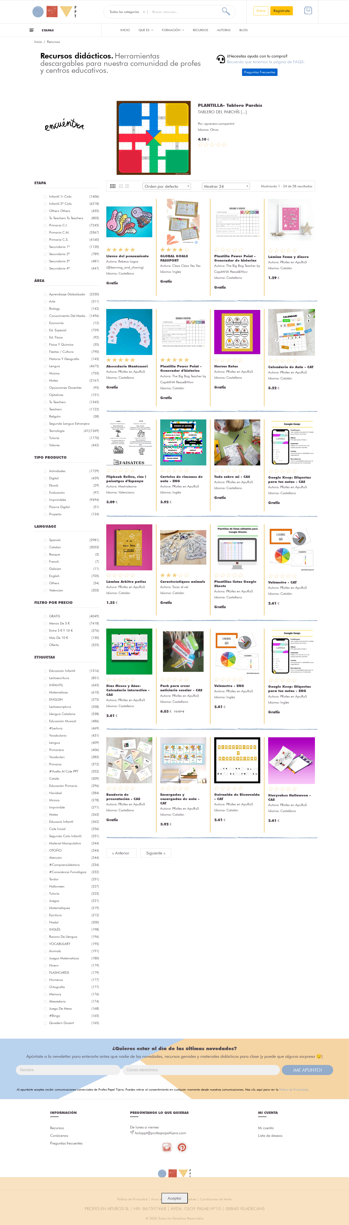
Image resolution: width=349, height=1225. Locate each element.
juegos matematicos (74, 958)
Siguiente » (155, 853)
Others (74, 583)
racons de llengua (74, 936)
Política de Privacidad (293, 1089)
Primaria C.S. (74, 239)
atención (74, 857)
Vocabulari (74, 757)
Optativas (74, 394)
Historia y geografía (74, 358)
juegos (74, 900)
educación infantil (74, 670)
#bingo (74, 1015)
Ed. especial (74, 330)
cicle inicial (74, 828)
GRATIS (74, 616)
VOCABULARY (74, 943)
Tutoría (74, 437)
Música (74, 373)
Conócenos (59, 1135)
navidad (74, 792)
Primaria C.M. (74, 232)
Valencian (74, 590)
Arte (74, 301)
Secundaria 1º (74, 246)
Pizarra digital (74, 506)
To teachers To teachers (74, 218)
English (74, 575)
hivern (74, 965)
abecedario (74, 1001)
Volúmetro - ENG (229, 686)
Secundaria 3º (74, 261)
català (74, 778)
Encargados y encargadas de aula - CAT (180, 799)
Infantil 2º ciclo (74, 203)
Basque (74, 554)
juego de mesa (74, 1008)
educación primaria (74, 785)
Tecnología (69, 430)
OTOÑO (74, 850)
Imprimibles (74, 499)
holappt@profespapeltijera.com (160, 1133)
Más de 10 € (74, 637)
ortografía (74, 986)
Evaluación (74, 492)
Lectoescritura (74, 677)
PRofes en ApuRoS (293, 262)
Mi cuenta (266, 1128)
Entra (261, 10)
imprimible (74, 807)
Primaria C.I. (74, 225)
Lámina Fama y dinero (288, 257)
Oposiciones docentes (74, 387)
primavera (74, 749)
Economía (74, 322)
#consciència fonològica (74, 872)
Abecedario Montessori (127, 366)
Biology (74, 308)
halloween (74, 886)
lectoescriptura (74, 706)
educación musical (74, 721)
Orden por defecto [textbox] (161, 186)
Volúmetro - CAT (282, 582)
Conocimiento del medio (74, 315)
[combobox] (166, 186)
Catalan (74, 547)
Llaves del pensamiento (127, 256)
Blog (243, 30)
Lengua (74, 366)
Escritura (74, 915)
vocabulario (74, 735)
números (74, 979)
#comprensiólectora (74, 864)
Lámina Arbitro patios (126, 582)
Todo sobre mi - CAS (232, 477)
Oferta (74, 644)
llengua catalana (74, 713)
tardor (74, 879)
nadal (74, 922)
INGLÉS (74, 929)
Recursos (200, 30)
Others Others (74, 210)
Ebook (74, 485)
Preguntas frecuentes (66, 1143)
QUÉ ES (146, 30)
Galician (74, 568)
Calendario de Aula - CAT (291, 367)
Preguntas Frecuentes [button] (259, 72)
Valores (74, 445)
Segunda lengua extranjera (74, 424)
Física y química (74, 344)
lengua (74, 742)
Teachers (74, 409)
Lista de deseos (270, 1135)
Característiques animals (182, 582)
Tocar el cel (180, 587)
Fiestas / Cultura (74, 351)
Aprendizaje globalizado (74, 294)
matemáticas (74, 692)
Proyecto (74, 514)
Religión (74, 416)
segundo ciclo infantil (74, 836)
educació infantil (74, 821)
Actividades (74, 471)
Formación (173, 30)
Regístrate (281, 10)
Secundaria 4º (74, 268)
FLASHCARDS (74, 972)
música (74, 800)
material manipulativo (74, 843)
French (74, 561)
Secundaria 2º (74, 254)
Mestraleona (127, 486)
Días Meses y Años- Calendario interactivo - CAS (128, 690)
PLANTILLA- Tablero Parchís (230, 105)
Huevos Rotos (226, 366)
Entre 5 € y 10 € (74, 630)
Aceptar (175, 1198)
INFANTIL (74, 685)
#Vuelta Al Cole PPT (74, 771)
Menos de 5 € (74, 623)
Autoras (224, 30)
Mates (74, 380)
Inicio (125, 30)
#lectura (74, 728)
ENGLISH (74, 699)
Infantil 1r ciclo (74, 196)
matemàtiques (74, 907)
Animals (74, 951)
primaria (74, 764)
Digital (74, 478)
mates (74, 814)
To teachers (74, 402)
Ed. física (74, 337)
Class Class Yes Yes (186, 266)
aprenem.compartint (219, 124)
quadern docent (74, 1022)
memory (74, 994)
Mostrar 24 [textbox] (214, 186)
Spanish (74, 540)
